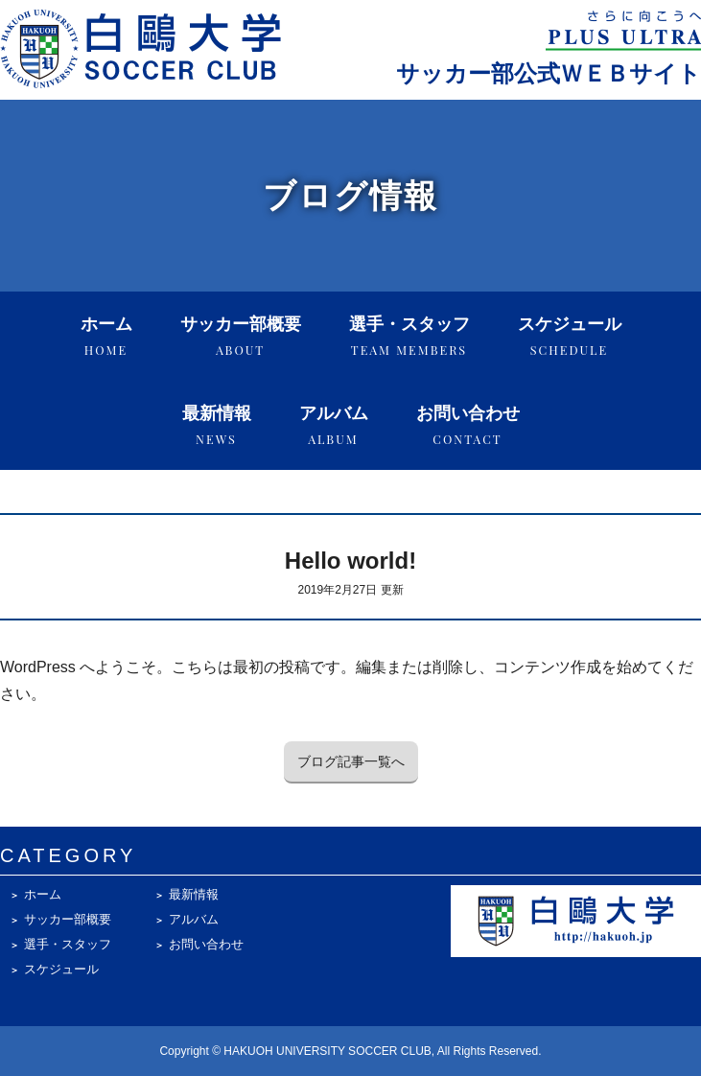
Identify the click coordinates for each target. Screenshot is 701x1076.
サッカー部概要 (240, 336)
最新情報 (216, 425)
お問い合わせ (468, 425)
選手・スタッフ (409, 336)
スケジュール (569, 336)
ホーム (106, 336)
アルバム (333, 425)
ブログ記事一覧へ (351, 761)
